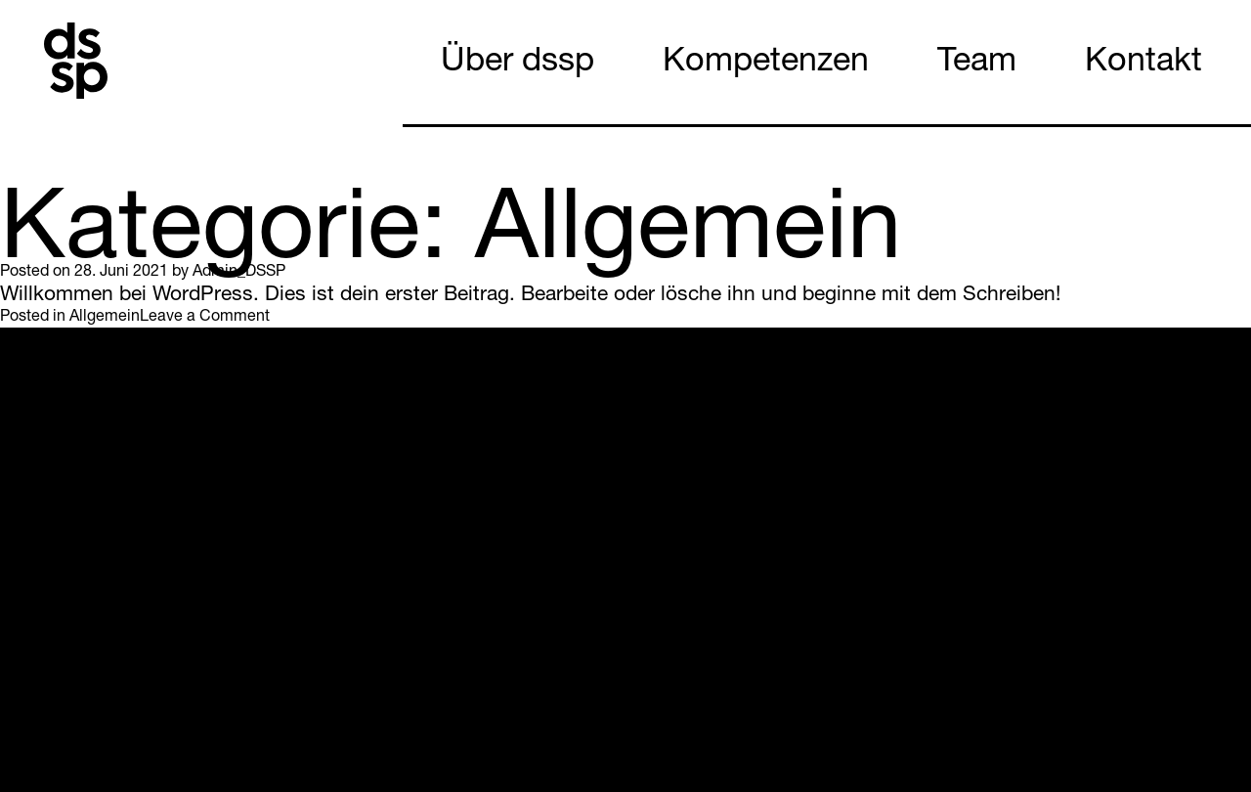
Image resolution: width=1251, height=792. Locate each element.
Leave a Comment (205, 318)
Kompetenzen (766, 63)
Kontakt (1143, 63)
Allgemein (104, 318)
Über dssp (517, 63)
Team (976, 63)
